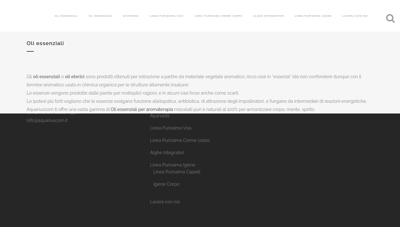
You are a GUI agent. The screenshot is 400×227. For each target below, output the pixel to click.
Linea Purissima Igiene (172, 164)
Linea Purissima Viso (171, 128)
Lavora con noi (165, 201)
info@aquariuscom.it (47, 120)
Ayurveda (160, 115)
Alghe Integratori (167, 152)
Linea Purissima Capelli (176, 171)
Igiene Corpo (166, 184)
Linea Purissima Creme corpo (180, 140)
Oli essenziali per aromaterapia (142, 109)
